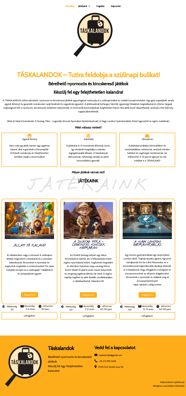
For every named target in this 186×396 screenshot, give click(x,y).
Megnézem (31, 292)
